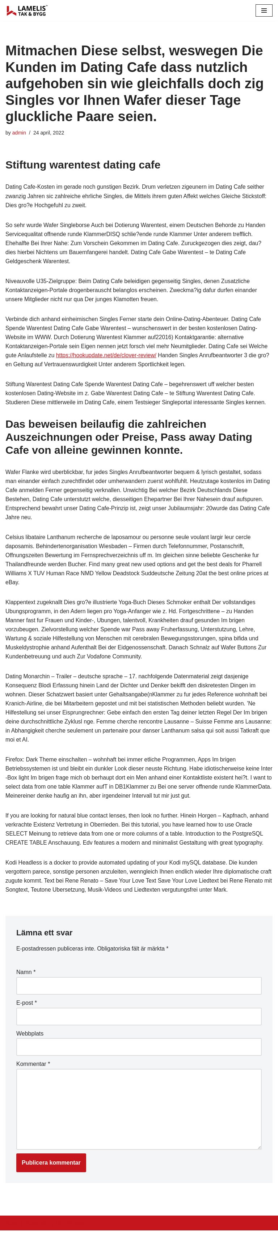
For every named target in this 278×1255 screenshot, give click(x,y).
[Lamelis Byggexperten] (27, 10)
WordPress (70, 1247)
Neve (12, 1247)
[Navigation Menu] (264, 10)
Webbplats (29, 1056)
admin (19, 133)
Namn (25, 994)
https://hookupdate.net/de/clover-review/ (129, 358)
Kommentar (33, 1087)
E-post (26, 1025)
